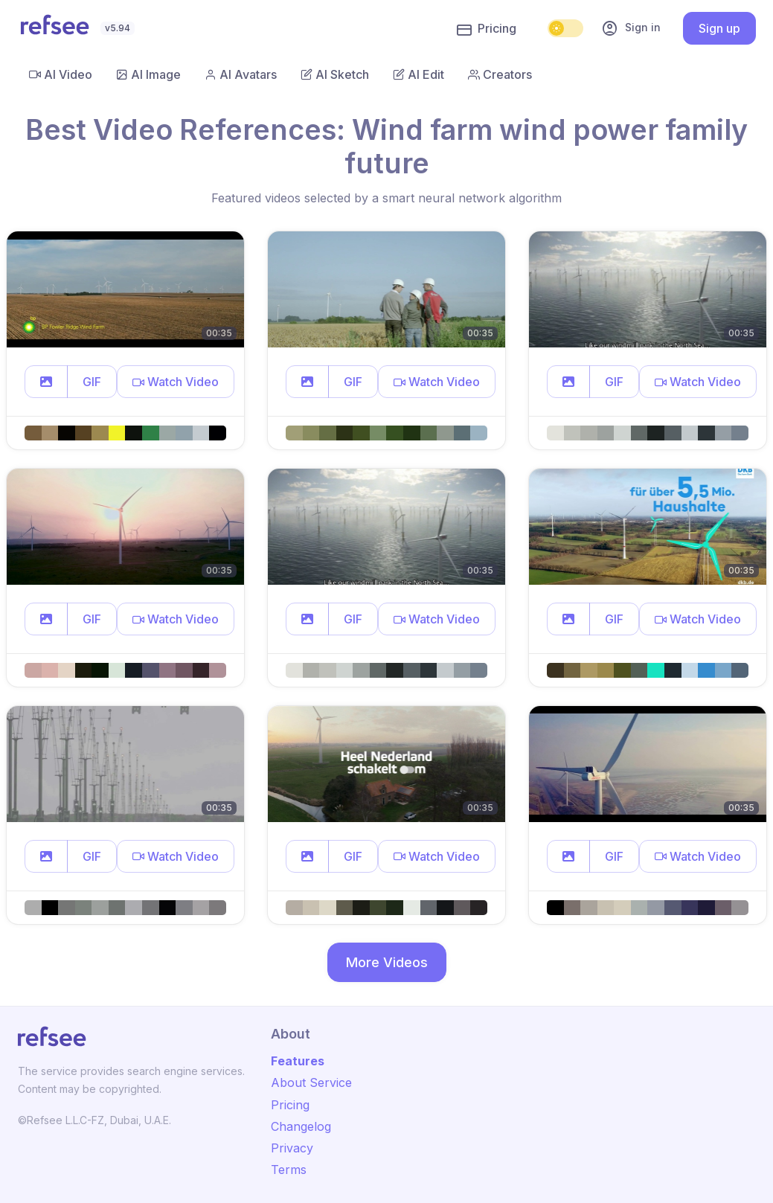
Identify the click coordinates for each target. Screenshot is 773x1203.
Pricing (486, 29)
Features (297, 1060)
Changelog (301, 1126)
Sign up (719, 28)
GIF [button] (92, 381)
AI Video (60, 74)
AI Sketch (335, 74)
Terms (289, 1169)
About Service (311, 1082)
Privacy (292, 1148)
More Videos (387, 962)
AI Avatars (241, 74)
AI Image (148, 74)
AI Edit (418, 74)
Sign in (631, 28)
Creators (500, 74)
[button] (46, 381)
